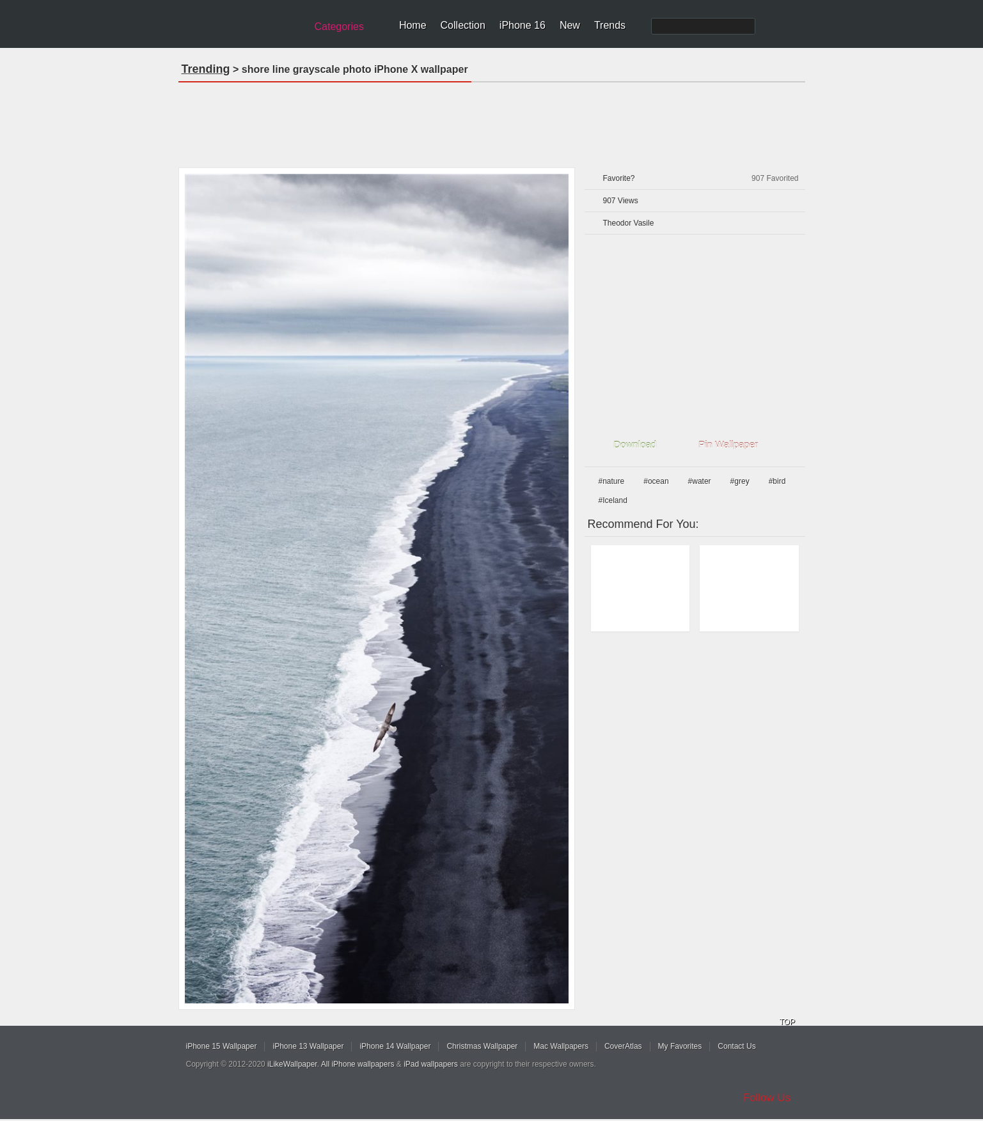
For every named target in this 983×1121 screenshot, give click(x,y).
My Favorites (680, 1046)
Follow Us (767, 1098)
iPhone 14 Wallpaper (394, 1046)
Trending (206, 69)
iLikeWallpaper (292, 1064)
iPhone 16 (522, 25)
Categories (339, 26)
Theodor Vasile (628, 223)
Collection (463, 25)
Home (413, 25)
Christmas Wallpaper (481, 1046)
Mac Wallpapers (560, 1046)
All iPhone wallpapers (358, 1064)
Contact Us (736, 1046)
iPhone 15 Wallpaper (221, 1046)
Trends (609, 25)
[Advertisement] (492, 121)
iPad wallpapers (431, 1064)
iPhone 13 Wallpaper (307, 1046)
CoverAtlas (623, 1046)
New (570, 25)
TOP (787, 1021)
